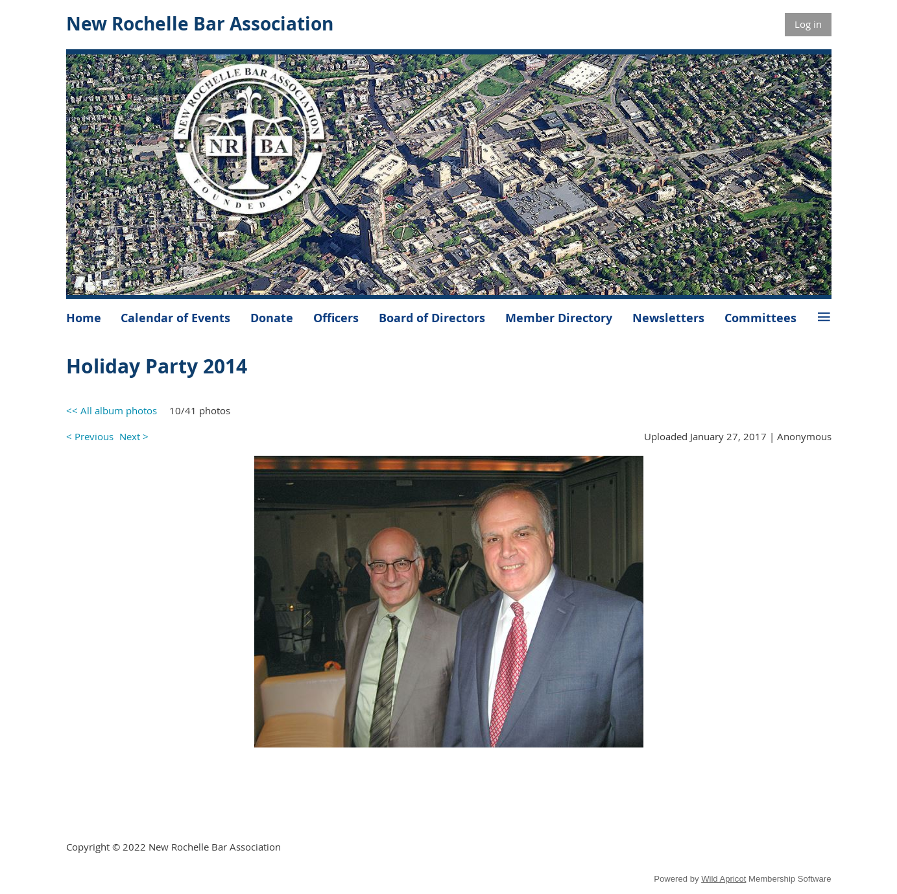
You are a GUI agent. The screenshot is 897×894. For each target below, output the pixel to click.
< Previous (90, 436)
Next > (134, 436)
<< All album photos (111, 410)
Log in (808, 24)
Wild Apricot (723, 879)
